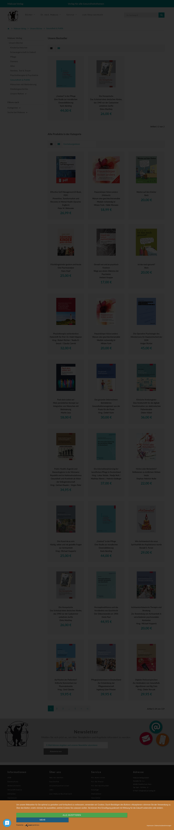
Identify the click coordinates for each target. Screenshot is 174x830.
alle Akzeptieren (70, 820)
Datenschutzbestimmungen (163, 825)
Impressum (150, 825)
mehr (148, 820)
